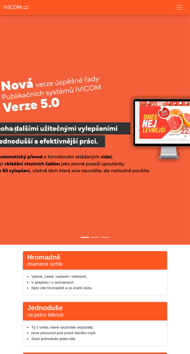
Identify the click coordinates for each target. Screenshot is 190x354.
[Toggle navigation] (179, 7)
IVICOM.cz (15, 7)
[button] (14, 130)
